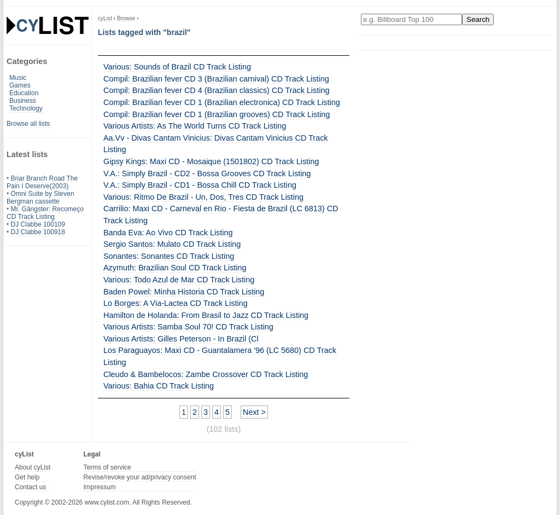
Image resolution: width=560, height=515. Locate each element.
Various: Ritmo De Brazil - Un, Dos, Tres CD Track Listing (203, 197)
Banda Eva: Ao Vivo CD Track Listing (168, 232)
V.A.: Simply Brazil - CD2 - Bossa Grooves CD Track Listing (207, 173)
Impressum (99, 487)
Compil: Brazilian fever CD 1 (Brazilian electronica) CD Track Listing (221, 102)
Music (17, 78)
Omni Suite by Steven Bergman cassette (40, 197)
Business (22, 101)
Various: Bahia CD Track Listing (158, 385)
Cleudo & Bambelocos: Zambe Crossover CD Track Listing (205, 374)
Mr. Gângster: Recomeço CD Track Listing (45, 213)
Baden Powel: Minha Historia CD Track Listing (183, 291)
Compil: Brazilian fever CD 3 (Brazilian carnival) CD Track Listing (216, 78)
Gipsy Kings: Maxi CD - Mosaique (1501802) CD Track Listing (211, 161)
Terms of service (107, 467)
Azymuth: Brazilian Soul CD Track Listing (175, 267)
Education (23, 93)
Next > (254, 412)
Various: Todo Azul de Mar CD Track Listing (178, 279)
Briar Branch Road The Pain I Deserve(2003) (42, 182)
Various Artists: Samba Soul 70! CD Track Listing (188, 326)
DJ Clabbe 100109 (38, 224)
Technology (26, 108)
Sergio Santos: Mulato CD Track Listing (172, 244)
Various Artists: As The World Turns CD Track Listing (194, 125)
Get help (27, 477)
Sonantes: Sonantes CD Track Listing (168, 256)
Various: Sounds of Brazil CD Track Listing (177, 66)
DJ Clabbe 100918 (38, 232)
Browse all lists (28, 124)
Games (20, 85)
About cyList (32, 467)
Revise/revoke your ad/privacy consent (139, 477)
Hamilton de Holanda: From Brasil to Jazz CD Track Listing (205, 315)
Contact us (30, 487)
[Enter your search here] (411, 19)
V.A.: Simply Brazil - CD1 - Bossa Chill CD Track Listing (199, 185)
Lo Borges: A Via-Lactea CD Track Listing (175, 303)
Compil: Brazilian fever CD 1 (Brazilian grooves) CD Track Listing (216, 114)
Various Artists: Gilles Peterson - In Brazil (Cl (181, 338)
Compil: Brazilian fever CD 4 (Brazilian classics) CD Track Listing (216, 90)
